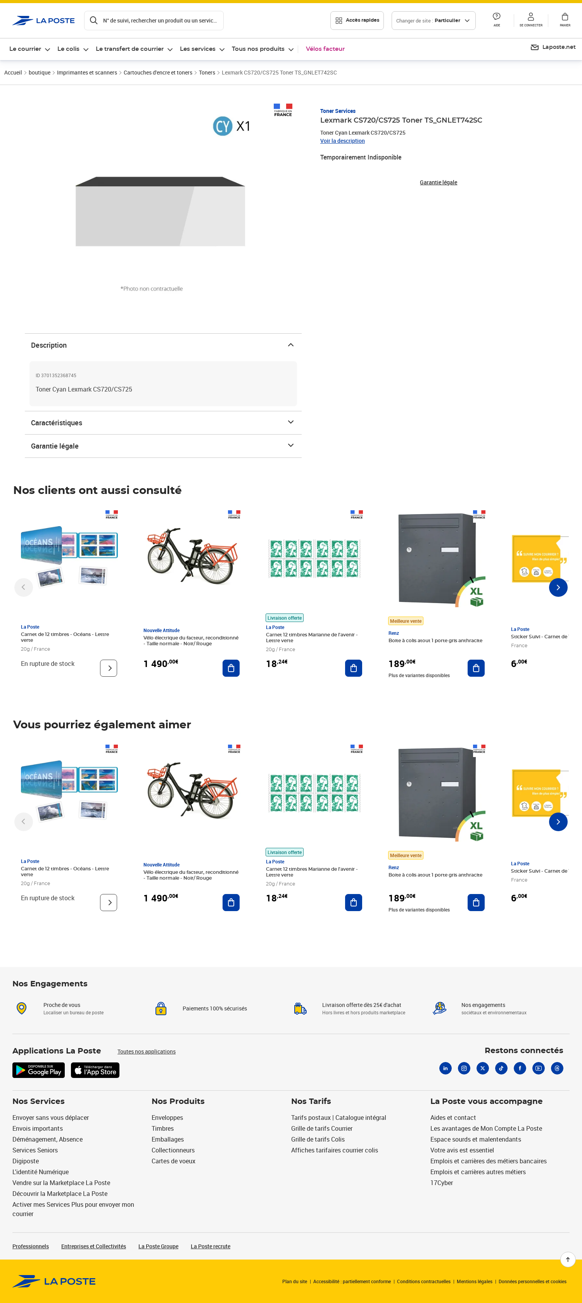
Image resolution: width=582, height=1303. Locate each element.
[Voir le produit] (108, 668)
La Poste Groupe (158, 1246)
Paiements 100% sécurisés (215, 1008)
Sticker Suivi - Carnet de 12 (542, 636)
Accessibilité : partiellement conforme (352, 1281)
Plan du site (294, 1281)
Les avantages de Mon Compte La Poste (486, 1128)
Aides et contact (453, 1117)
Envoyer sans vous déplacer (50, 1117)
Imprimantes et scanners (87, 72)
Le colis (68, 49)
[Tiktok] (501, 1068)
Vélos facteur (325, 49)
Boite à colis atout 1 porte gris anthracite (435, 640)
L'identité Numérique (40, 1172)
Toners (207, 72)
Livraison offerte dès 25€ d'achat (361, 1004)
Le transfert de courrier (130, 49)
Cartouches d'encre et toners (158, 72)
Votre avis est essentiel (462, 1150)
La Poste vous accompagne (486, 1101)
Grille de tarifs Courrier (321, 1128)
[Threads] (557, 1068)
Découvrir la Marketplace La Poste (59, 1193)
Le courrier (25, 49)
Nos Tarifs (311, 1101)
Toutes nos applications (146, 1051)
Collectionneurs (173, 1150)
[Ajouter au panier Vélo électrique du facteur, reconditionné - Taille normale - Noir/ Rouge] (231, 668)
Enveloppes (167, 1117)
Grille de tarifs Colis (318, 1139)
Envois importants (37, 1128)
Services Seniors (35, 1150)
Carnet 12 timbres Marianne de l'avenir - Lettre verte (312, 637)
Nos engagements (483, 1004)
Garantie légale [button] (438, 182)
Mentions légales (474, 1281)
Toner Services (338, 110)
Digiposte (25, 1161)
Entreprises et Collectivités (93, 1246)
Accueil (13, 72)
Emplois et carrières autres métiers (478, 1172)
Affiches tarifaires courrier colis (334, 1150)
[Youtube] (538, 1068)
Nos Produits (178, 1101)
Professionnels (30, 1246)
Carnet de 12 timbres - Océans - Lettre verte (65, 637)
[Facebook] (520, 1068)
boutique (39, 72)
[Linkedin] (445, 1068)
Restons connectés (524, 1051)
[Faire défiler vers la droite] (558, 587)
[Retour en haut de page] (568, 1259)
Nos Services (38, 1101)
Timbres (163, 1128)
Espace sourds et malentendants (475, 1139)
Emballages (168, 1139)
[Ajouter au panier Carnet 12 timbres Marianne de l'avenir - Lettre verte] (353, 668)
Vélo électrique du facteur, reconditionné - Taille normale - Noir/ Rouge (190, 641)
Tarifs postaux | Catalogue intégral (338, 1117)
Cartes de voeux (173, 1161)
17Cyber (441, 1182)
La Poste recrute (210, 1246)
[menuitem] (30, 49)
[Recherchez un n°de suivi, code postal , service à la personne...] (154, 20)
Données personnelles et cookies (532, 1281)
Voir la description (342, 140)
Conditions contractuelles (424, 1281)
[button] (497, 20)
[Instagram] (464, 1068)
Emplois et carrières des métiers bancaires (488, 1161)
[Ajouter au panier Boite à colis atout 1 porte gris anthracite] (476, 668)
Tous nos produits (258, 49)
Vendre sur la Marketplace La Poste (61, 1182)
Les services (198, 49)
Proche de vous (61, 1004)
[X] (483, 1068)
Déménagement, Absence (47, 1139)
